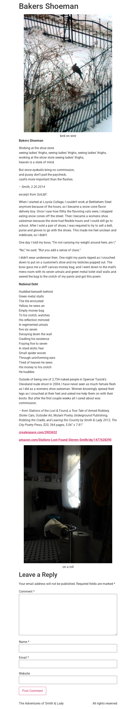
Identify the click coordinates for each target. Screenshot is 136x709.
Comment (27, 591)
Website (24, 673)
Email (24, 657)
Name (24, 641)
